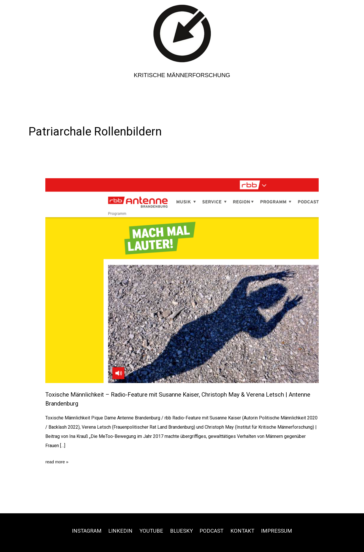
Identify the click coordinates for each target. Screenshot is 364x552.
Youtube (149, 530)
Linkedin (117, 530)
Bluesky (181, 530)
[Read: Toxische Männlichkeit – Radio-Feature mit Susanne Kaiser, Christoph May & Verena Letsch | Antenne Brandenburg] (182, 280)
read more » (57, 461)
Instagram (80, 530)
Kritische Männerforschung (182, 75)
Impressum (283, 530)
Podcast (214, 530)
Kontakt (247, 530)
